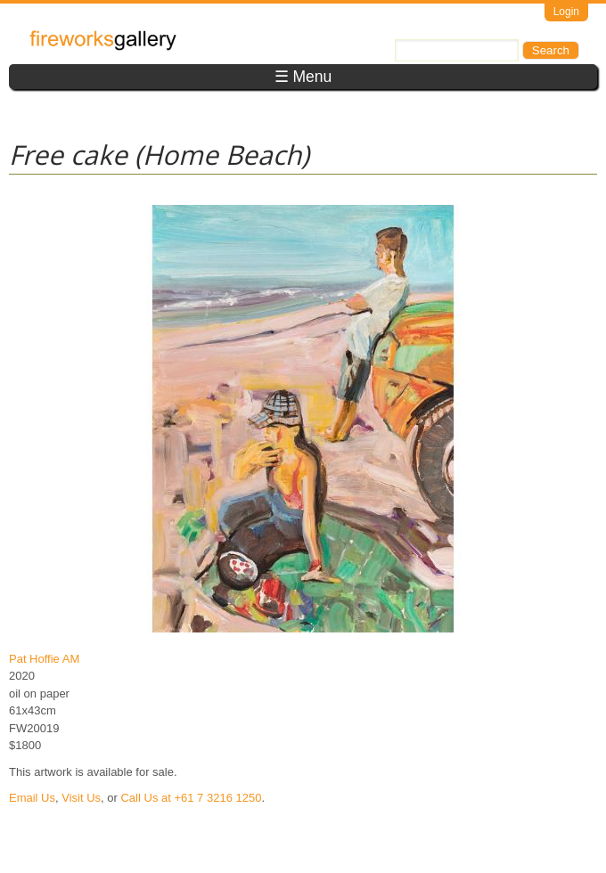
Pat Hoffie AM (44, 658)
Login (566, 11)
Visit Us (81, 797)
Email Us (32, 797)
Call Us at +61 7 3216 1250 (190, 797)
